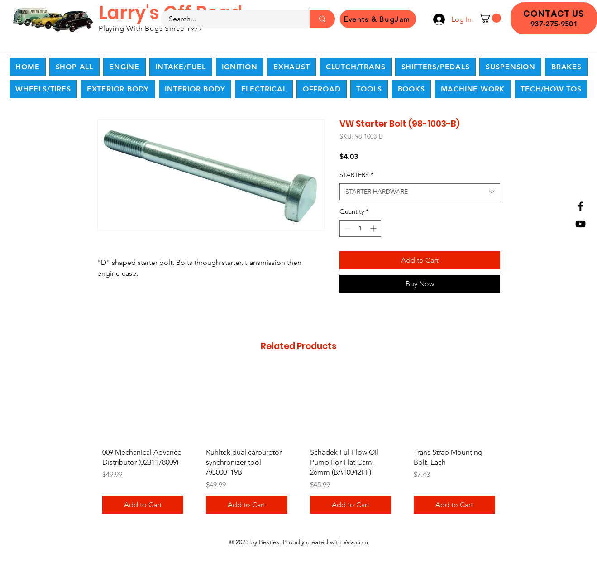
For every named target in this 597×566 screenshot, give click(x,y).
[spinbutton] (360, 228)
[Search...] (230, 19)
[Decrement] (346, 228)
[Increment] (374, 228)
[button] (490, 18)
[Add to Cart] (143, 505)
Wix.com (356, 542)
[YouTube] (580, 224)
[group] (299, 445)
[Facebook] (580, 206)
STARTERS (356, 175)
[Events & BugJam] (378, 19)
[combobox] (419, 192)
